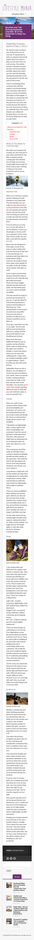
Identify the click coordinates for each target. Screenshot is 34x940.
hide (20, 123)
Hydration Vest (15, 132)
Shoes (12, 136)
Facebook (11, 858)
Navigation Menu (18, 14)
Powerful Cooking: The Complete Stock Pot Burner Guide (21, 922)
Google (7, 858)
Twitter (14, 858)
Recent (17, 877)
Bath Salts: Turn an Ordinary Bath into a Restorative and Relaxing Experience (20, 910)
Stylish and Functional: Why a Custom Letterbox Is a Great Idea (21, 898)
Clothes (12, 134)
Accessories (14, 139)
